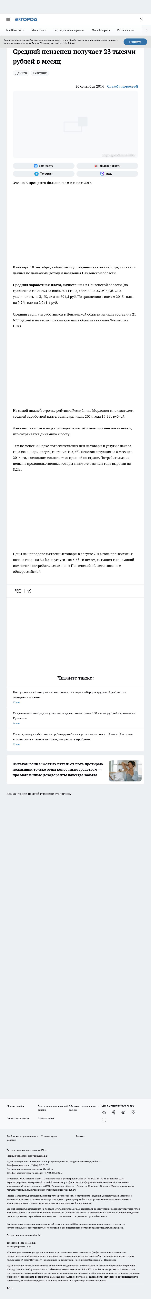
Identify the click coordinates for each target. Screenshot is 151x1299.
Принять (135, 42)
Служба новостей (122, 86)
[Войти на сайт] (141, 19)
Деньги (21, 73)
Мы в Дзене (39, 30)
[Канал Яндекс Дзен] (133, 1112)
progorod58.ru (66, 1195)
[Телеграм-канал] (44, 174)
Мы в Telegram (101, 30)
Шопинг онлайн (15, 1106)
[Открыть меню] (8, 19)
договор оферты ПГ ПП (20, 1246)
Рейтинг (40, 73)
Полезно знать (46, 1118)
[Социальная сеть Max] (107, 174)
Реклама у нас (126, 30)
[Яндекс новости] (107, 166)
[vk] (18, 591)
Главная (80, 1136)
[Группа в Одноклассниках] (114, 1112)
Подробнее (110, 1259)
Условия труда (49, 1136)
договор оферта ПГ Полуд (21, 1242)
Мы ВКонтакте (15, 30)
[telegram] (31, 591)
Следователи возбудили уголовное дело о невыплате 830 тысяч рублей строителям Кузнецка (75, 718)
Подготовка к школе (18, 1118)
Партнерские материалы (69, 30)
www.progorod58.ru (36, 1150)
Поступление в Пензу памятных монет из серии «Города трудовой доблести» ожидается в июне (75, 697)
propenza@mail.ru (58, 1161)
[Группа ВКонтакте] (44, 166)
